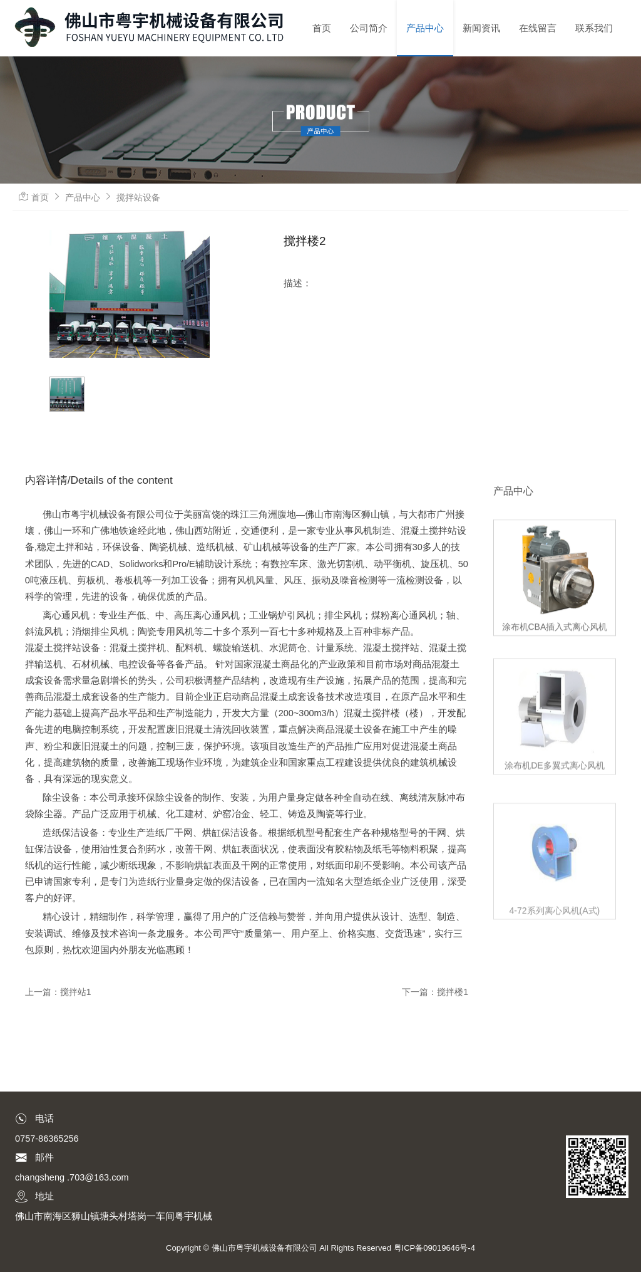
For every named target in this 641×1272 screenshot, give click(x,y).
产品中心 (425, 28)
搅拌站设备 (138, 197)
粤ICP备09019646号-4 (434, 1248)
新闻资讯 (481, 28)
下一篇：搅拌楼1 (435, 992)
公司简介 (368, 28)
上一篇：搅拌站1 (58, 992)
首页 (321, 28)
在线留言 (537, 28)
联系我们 (594, 28)
